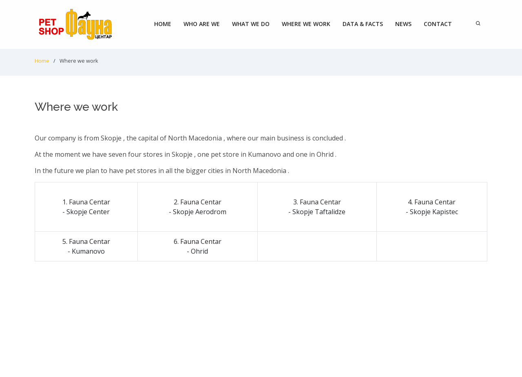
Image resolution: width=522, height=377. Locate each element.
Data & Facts (363, 24)
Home (162, 24)
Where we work (306, 24)
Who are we (202, 24)
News (403, 24)
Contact (438, 24)
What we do (251, 24)
